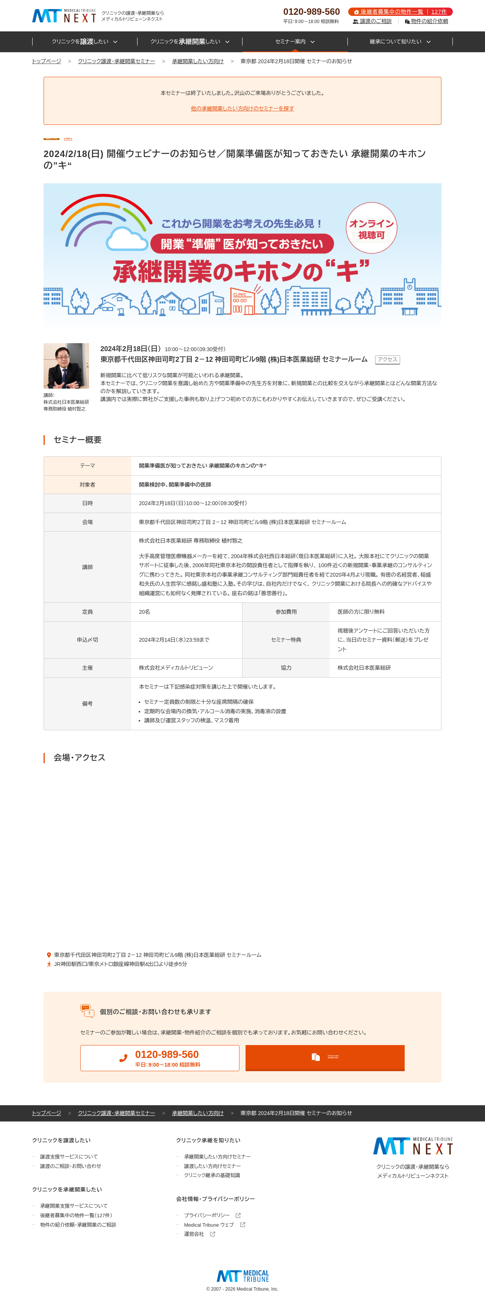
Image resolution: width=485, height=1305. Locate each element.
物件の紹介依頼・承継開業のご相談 (78, 1225)
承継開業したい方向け (198, 61)
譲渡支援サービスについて (69, 1157)
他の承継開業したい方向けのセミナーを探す (242, 109)
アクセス (387, 359)
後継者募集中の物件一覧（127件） (76, 1216)
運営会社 (199, 1234)
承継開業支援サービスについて (74, 1206)
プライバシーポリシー (212, 1216)
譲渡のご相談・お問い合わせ (70, 1166)
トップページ (46, 61)
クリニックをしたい (84, 42)
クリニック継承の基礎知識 (212, 1176)
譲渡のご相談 (372, 21)
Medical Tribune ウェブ (214, 1225)
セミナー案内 (295, 42)
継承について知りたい (400, 42)
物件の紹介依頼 (426, 21)
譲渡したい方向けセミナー (212, 1166)
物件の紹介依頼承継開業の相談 (325, 1057)
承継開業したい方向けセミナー (217, 1157)
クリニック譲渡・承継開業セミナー (116, 61)
